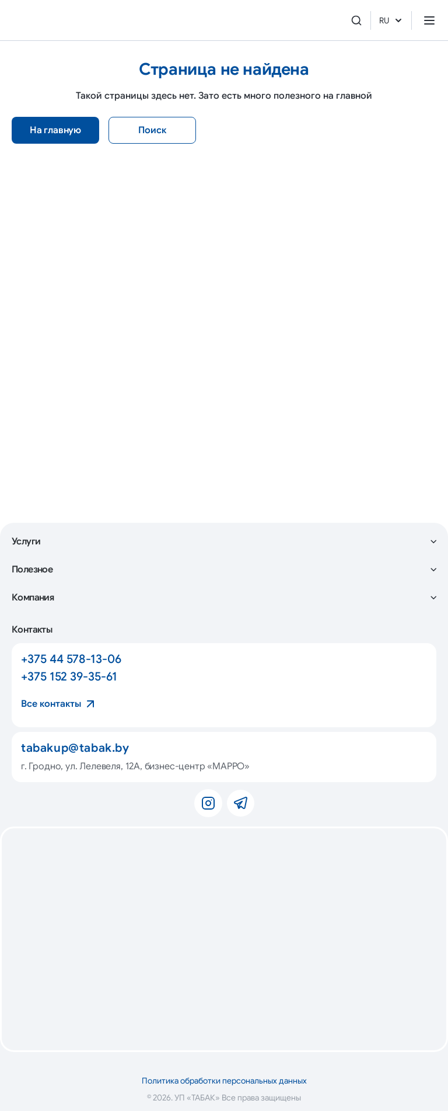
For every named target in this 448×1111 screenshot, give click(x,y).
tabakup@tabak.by (75, 748)
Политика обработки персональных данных (224, 1080)
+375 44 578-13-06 (71, 659)
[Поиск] (356, 20)
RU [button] (391, 20)
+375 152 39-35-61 (69, 676)
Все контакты (51, 704)
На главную (55, 130)
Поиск (152, 130)
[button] (224, 541)
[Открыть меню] (429, 20)
